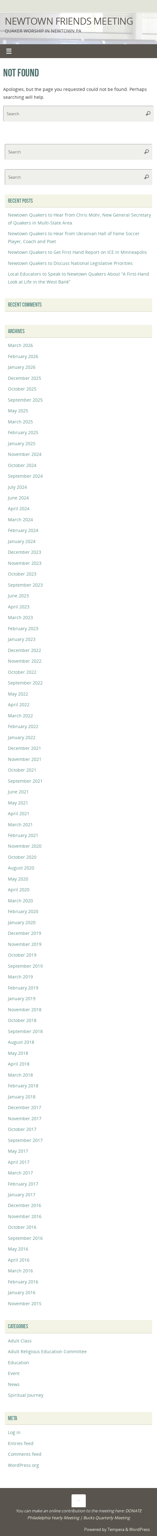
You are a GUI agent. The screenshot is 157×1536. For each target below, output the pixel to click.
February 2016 (23, 1282)
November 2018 (24, 1010)
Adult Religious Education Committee (47, 1351)
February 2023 (23, 628)
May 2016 (18, 1249)
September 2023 (25, 585)
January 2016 (21, 1292)
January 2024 (21, 541)
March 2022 (20, 716)
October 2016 (22, 1227)
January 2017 (21, 1195)
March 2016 (20, 1271)
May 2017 (18, 1151)
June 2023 (18, 596)
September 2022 (25, 683)
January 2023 (21, 639)
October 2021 (22, 770)
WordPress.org (23, 1465)
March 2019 (20, 977)
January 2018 (21, 1097)
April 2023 (18, 607)
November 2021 (24, 759)
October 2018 (22, 1020)
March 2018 (20, 1075)
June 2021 (18, 792)
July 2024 (17, 487)
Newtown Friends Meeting (69, 21)
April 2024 (18, 508)
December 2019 (24, 933)
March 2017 (20, 1173)
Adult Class (20, 1341)
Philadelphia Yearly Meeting (53, 1518)
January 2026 (21, 367)
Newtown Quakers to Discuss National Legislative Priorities (70, 263)
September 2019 (25, 966)
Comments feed (24, 1454)
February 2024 (23, 530)
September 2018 (25, 1031)
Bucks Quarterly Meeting (106, 1518)
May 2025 (18, 411)
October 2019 (22, 955)
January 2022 (21, 737)
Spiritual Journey (25, 1395)
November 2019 (24, 944)
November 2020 (24, 846)
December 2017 (24, 1107)
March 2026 (20, 345)
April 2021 (18, 813)
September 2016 (25, 1238)
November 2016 (24, 1216)
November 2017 (24, 1118)
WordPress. (140, 1529)
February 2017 (23, 1184)
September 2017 (25, 1140)
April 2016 (18, 1260)
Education (18, 1363)
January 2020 (21, 922)
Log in (14, 1432)
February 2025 (23, 432)
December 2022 (24, 650)
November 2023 (24, 563)
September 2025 (25, 400)
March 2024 (20, 520)
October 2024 (22, 465)
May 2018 (18, 1053)
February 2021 (23, 835)
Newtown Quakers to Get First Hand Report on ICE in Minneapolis (77, 252)
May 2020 (18, 879)
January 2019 (21, 998)
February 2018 (23, 1086)
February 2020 (23, 911)
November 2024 (24, 454)
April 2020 (18, 890)
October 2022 (22, 672)
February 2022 (23, 726)
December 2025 (24, 378)
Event (14, 1373)
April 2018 (18, 1064)
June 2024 (18, 498)
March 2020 (20, 901)
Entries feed (21, 1443)
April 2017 (18, 1162)
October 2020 (22, 857)
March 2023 (20, 617)
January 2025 (21, 443)
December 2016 (24, 1205)
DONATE (133, 1511)
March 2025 (20, 422)
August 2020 (21, 868)
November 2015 (24, 1303)
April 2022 (18, 705)
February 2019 (23, 988)
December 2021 (24, 748)
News (14, 1384)
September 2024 (25, 476)
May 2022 (18, 694)
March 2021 (20, 825)
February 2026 (23, 356)
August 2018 (21, 1042)
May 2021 (18, 803)
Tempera (116, 1529)
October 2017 (22, 1129)
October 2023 (22, 574)
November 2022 (24, 661)
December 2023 (24, 552)
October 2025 (22, 389)
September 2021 (25, 781)
